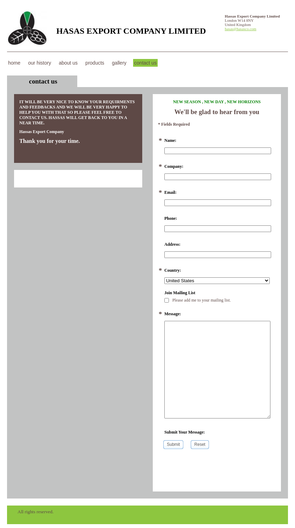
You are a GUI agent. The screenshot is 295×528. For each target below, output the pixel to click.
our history (39, 63)
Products (94, 63)
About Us (68, 63)
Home (14, 63)
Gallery (119, 63)
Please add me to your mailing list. (197, 300)
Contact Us (145, 63)
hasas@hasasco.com (240, 29)
